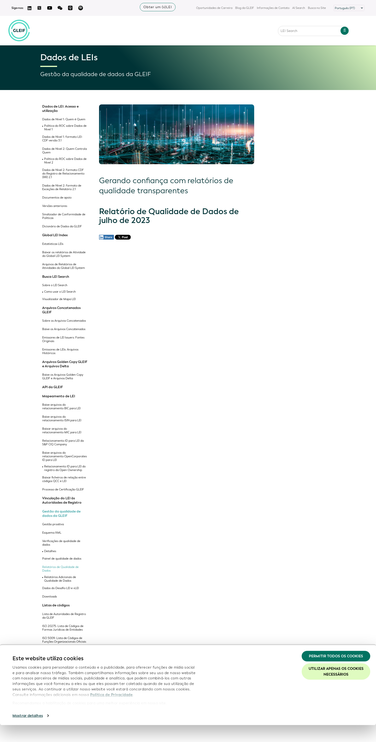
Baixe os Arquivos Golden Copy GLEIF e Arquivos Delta (62, 376)
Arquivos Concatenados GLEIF (61, 310)
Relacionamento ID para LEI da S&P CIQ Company (63, 442)
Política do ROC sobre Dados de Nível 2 (65, 160)
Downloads (49, 596)
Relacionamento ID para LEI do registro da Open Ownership (65, 468)
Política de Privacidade (111, 711)
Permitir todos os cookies (336, 673)
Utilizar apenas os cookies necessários (336, 688)
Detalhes (50, 551)
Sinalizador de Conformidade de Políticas (63, 216)
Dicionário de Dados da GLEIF (62, 226)
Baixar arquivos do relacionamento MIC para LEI (61, 430)
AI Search (298, 8)
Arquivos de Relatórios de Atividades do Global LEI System (63, 266)
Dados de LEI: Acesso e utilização (60, 108)
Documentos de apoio (56, 197)
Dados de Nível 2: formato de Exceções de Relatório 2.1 (61, 187)
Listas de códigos (56, 605)
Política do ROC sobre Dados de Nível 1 (65, 127)
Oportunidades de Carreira (214, 8)
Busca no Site (317, 8)
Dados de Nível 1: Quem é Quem (63, 119)
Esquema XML (51, 533)
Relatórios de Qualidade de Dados (60, 569)
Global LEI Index (55, 235)
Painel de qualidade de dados (61, 559)
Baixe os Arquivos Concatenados (63, 329)
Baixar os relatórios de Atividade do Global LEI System (64, 254)
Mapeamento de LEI (58, 396)
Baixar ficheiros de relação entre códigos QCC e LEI (64, 479)
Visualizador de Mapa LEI (59, 299)
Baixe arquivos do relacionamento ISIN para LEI (61, 418)
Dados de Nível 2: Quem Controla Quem (64, 150)
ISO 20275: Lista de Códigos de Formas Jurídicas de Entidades (62, 628)
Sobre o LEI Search (54, 285)
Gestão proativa (53, 524)
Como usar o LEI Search (60, 292)
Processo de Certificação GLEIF (63, 489)
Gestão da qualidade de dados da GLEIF (61, 513)
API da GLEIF (52, 387)
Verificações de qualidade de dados (61, 543)
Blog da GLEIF (244, 8)
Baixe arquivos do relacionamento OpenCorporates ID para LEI (64, 456)
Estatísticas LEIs (52, 244)
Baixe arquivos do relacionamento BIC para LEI (61, 406)
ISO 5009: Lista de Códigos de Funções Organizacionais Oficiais (64, 640)
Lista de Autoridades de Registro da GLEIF (64, 616)
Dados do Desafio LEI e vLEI (60, 588)
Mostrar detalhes (27, 732)
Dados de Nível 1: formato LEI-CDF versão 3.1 (62, 138)
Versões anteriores (54, 206)
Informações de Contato (273, 8)
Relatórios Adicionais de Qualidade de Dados (60, 579)
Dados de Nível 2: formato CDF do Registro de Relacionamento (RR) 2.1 (63, 173)
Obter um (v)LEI (157, 7)
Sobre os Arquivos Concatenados (64, 321)
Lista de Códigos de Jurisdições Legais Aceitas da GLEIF (62, 652)
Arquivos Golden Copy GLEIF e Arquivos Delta (64, 364)
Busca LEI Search (55, 277)
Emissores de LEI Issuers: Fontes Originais (63, 339)
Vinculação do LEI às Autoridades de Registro (62, 500)
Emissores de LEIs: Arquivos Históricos (60, 351)
